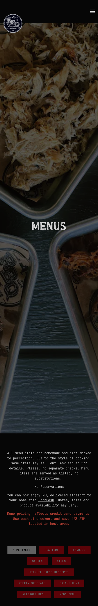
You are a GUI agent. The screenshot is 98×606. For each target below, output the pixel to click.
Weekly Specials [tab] (32, 527)
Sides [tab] (61, 505)
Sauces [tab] (37, 505)
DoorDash (46, 444)
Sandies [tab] (79, 494)
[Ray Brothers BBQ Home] (13, 23)
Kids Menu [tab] (68, 538)
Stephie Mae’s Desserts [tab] (49, 516)
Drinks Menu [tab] (69, 527)
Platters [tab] (52, 494)
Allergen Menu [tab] (33, 538)
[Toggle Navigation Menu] (92, 11)
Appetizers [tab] (22, 494)
